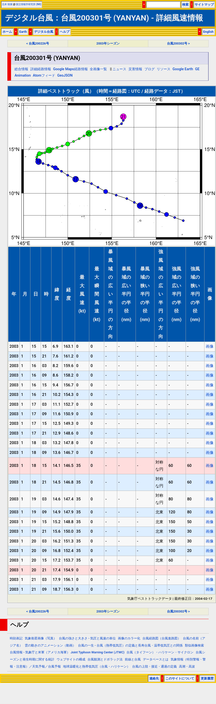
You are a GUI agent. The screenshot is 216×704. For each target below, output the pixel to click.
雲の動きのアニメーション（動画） (50, 645)
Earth (23, 32)
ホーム (7, 32)
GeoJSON (65, 75)
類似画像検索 (194, 645)
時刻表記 (16, 638)
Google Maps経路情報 (70, 69)
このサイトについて (179, 678)
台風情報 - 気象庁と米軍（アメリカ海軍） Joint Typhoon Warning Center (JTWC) (67, 652)
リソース (163, 69)
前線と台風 (133, 659)
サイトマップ (204, 4)
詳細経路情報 (40, 69)
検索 (185, 4)
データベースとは (155, 659)
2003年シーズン (107, 43)
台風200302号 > (178, 43)
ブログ (149, 69)
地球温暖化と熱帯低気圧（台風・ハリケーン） (96, 666)
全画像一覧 (98, 69)
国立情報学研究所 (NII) (28, 4)
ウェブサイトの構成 (71, 659)
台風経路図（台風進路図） (161, 638)
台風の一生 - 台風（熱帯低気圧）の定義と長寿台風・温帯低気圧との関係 (130, 645)
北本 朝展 (7, 4)
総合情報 (21, 69)
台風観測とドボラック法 (105, 659)
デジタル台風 (43, 32)
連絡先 (154, 678)
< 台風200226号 (37, 43)
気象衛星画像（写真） (41, 638)
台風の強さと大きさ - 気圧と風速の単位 (87, 638)
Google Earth (183, 69)
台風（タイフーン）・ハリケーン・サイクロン (160, 652)
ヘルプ (64, 32)
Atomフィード (44, 75)
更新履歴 (207, 678)
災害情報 (135, 69)
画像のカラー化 (129, 638)
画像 (210, 346)
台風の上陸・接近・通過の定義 (154, 666)
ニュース (119, 69)
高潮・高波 (187, 666)
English (208, 32)
